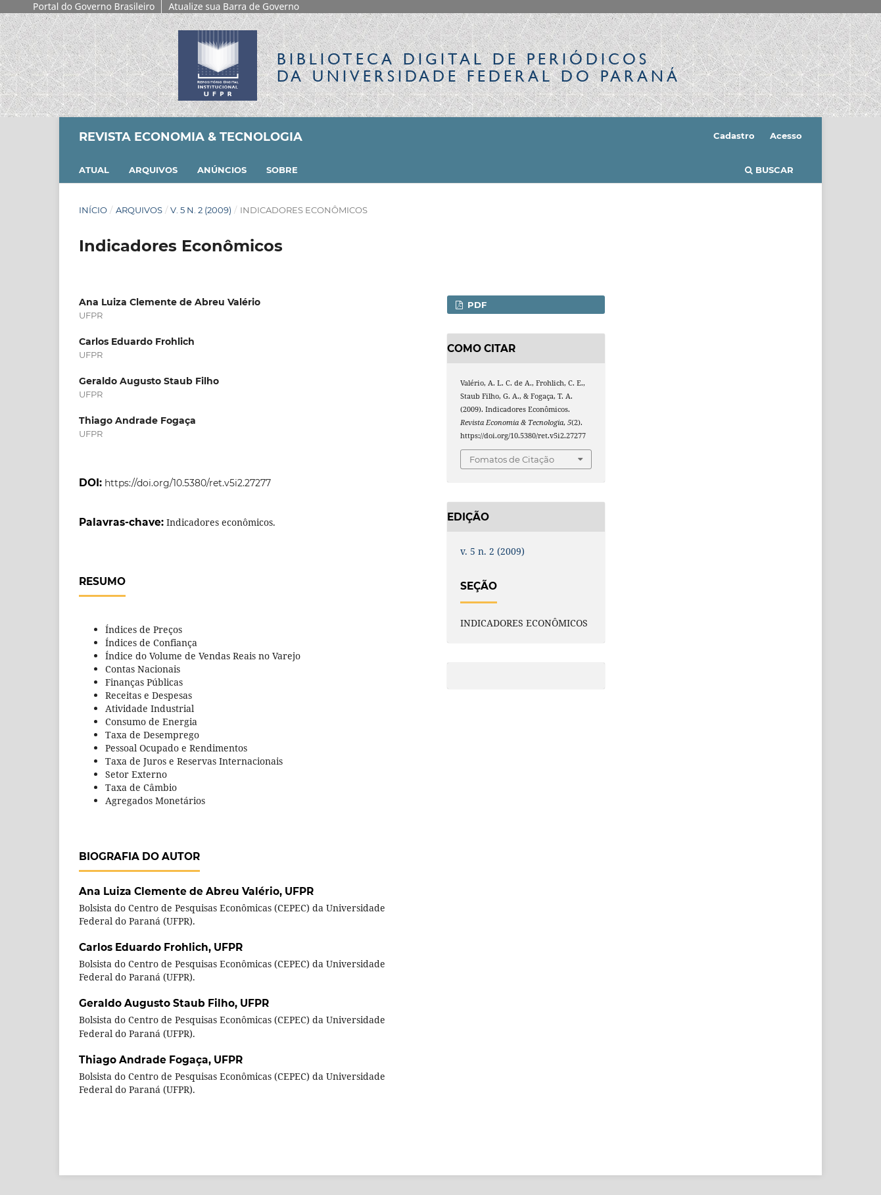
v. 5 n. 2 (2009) (200, 210)
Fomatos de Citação (511, 459)
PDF (476, 304)
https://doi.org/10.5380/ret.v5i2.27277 (188, 483)
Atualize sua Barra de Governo (233, 6)
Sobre (282, 170)
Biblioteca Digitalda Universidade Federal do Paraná (478, 67)
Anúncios (222, 170)
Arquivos (153, 170)
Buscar (769, 170)
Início (93, 210)
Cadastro (734, 135)
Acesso (786, 135)
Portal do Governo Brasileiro (94, 6)
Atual (94, 170)
